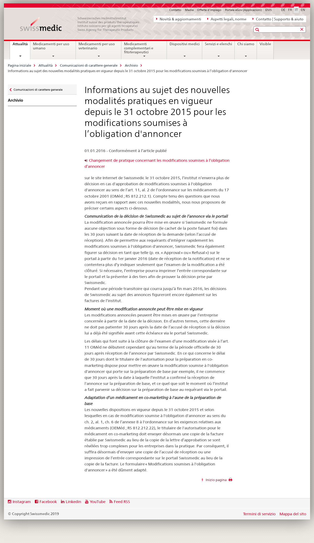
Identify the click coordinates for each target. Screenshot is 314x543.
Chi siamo (245, 44)
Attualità (21, 45)
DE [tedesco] (283, 10)
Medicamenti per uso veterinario (96, 46)
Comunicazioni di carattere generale (88, 65)
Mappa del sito (292, 513)
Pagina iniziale (19, 65)
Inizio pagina (216, 480)
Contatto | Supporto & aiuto (278, 19)
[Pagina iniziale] (82, 24)
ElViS (268, 10)
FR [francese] (290, 10)
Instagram (22, 501)
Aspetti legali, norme (226, 19)
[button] (257, 29)
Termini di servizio (259, 513)
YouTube (97, 501)
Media (189, 10)
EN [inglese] (303, 10)
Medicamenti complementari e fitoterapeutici (138, 48)
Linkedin (73, 501)
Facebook (48, 501)
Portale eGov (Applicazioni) (243, 10)
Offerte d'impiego (209, 10)
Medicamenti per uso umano (51, 46)
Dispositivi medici (185, 44)
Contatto (175, 10)
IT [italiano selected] (296, 10)
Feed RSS (122, 501)
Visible (265, 44)
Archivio (131, 65)
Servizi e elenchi (218, 44)
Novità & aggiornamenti (178, 19)
